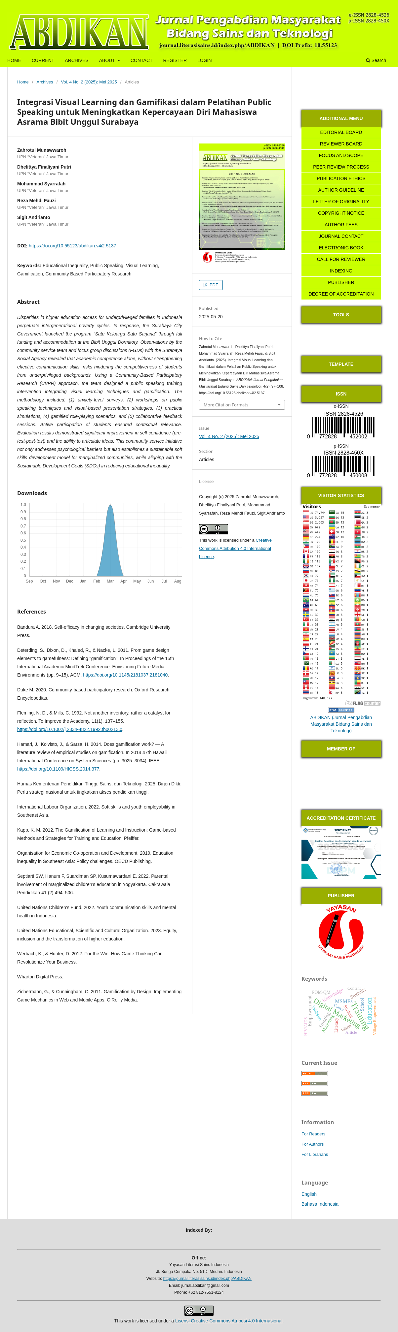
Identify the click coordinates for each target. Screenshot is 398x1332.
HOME (14, 60)
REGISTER (175, 60)
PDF (213, 284)
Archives (45, 81)
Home (23, 81)
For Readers (313, 1133)
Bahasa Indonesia (319, 1204)
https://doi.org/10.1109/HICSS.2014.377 (58, 769)
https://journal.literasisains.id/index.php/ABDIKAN (207, 1278)
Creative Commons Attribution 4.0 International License (235, 548)
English (309, 1194)
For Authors (312, 1144)
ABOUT (107, 60)
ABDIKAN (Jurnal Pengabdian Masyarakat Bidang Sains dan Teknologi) (341, 724)
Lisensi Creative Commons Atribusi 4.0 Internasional (229, 1320)
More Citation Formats (226, 405)
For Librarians (314, 1154)
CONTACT (142, 60)
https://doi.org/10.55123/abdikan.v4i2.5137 (72, 245)
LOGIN (204, 60)
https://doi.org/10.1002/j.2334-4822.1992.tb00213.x (69, 729)
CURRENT (43, 60)
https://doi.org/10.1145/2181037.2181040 (125, 675)
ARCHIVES (77, 60)
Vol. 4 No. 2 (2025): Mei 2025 (89, 81)
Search (376, 60)
